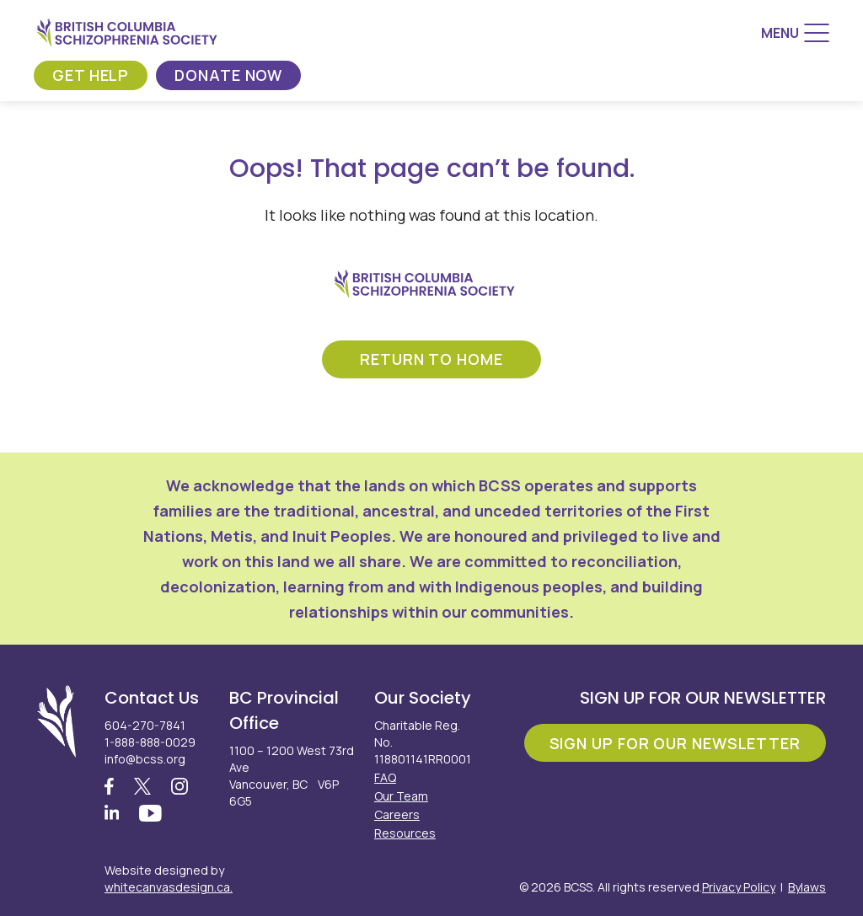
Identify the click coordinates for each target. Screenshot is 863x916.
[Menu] (795, 33)
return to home (431, 359)
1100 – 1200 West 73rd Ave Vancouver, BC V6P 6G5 (291, 775)
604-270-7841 (145, 725)
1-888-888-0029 (150, 742)
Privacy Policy (738, 887)
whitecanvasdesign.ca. (169, 887)
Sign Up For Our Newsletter (675, 743)
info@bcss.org (145, 759)
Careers (397, 814)
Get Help (90, 75)
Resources (405, 833)
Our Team (401, 796)
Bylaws (807, 887)
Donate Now (228, 75)
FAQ (385, 777)
